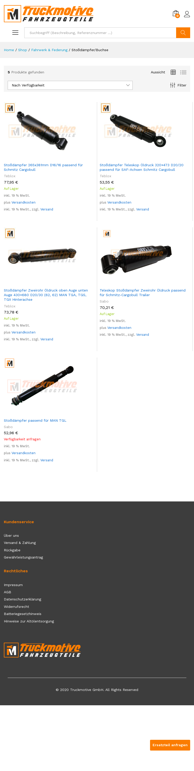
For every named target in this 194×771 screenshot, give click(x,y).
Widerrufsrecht (16, 607)
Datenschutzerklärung (22, 599)
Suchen (183, 32)
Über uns (11, 535)
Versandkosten (24, 202)
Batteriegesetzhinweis (22, 614)
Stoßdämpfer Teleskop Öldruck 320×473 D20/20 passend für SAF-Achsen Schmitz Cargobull (142, 167)
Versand (46, 209)
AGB (7, 592)
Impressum (13, 585)
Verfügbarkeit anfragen (22, 439)
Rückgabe (12, 550)
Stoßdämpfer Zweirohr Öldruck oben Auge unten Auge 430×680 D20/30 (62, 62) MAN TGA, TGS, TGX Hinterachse (46, 294)
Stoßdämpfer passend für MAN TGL (35, 420)
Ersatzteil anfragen (170, 745)
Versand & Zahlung (20, 543)
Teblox (9, 176)
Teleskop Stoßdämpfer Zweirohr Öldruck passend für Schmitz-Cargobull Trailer (143, 292)
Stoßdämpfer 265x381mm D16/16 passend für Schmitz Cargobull (43, 167)
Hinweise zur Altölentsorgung (29, 621)
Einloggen (187, 14)
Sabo (104, 301)
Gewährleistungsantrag (23, 557)
